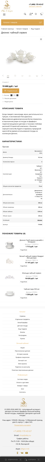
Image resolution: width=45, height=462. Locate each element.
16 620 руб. (31, 278)
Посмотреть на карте (22, 425)
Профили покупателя (22, 357)
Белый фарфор (22, 322)
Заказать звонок (35, 6)
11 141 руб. (31, 263)
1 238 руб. (32, 294)
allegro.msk (25, 449)
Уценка (22, 338)
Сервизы (22, 316)
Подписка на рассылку (22, 367)
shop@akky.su (25, 435)
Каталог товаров (22, 22)
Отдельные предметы (22, 319)
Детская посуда (22, 326)
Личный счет (22, 360)
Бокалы (22, 332)
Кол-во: (6, 95)
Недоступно (7, 101)
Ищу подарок (22, 329)
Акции (23, 348)
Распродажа (22, 335)
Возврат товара (22, 386)
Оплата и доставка (22, 382)
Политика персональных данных (22, 370)
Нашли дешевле (9, 98)
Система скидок (22, 379)
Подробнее (23, 250)
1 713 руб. (32, 247)
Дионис (40, 220)
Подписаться (11, 91)
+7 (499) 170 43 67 (22, 431)
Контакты (22, 392)
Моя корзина (22, 364)
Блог (22, 389)
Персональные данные (22, 351)
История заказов (22, 354)
